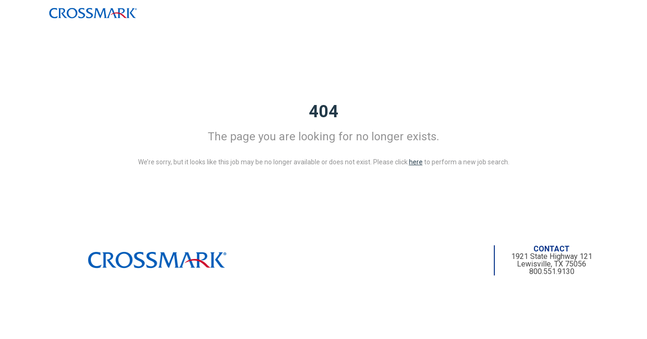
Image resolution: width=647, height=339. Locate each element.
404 (323, 111)
